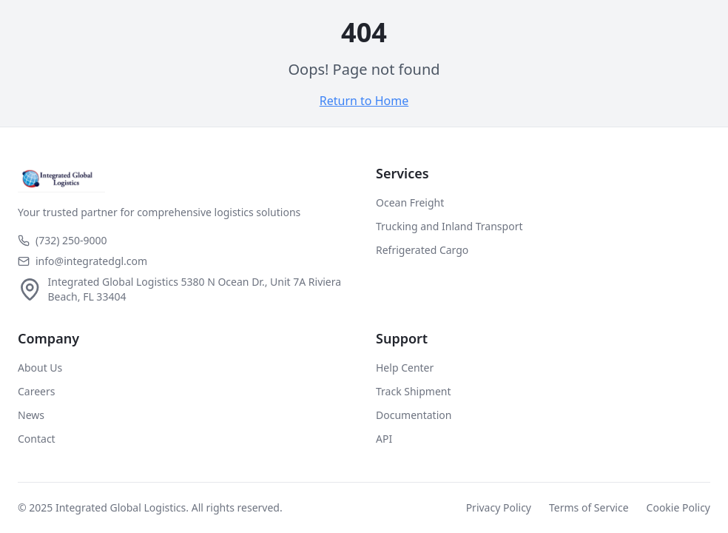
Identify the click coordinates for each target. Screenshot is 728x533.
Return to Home (364, 101)
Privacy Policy (498, 507)
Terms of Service (589, 507)
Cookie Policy (678, 507)
